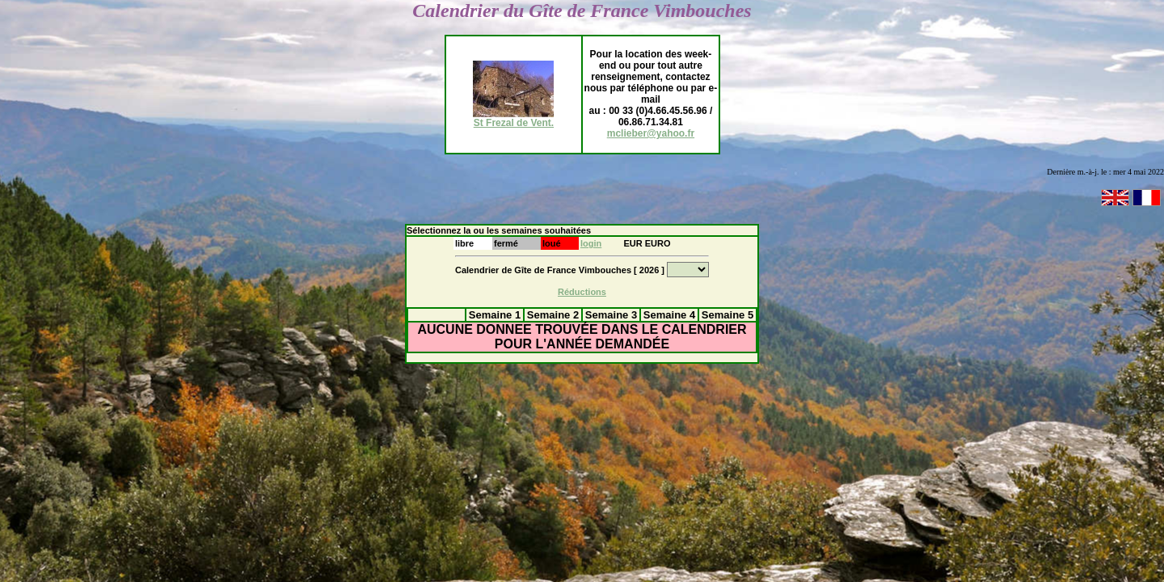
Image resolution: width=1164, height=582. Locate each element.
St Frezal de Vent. (513, 118)
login (590, 243)
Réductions (582, 292)
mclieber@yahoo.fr (650, 133)
